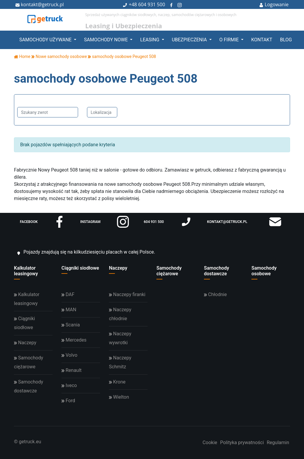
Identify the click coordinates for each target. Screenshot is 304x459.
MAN (68, 309)
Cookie (209, 442)
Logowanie (274, 4)
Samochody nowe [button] (106, 40)
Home (22, 56)
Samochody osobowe (264, 270)
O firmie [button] (229, 40)
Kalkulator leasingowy (26, 270)
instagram (104, 222)
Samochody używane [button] (46, 40)
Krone (117, 382)
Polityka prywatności (242, 442)
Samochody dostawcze (216, 270)
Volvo (69, 355)
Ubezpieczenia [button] (190, 40)
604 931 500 (151, 4)
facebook (42, 222)
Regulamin (278, 442)
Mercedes (73, 340)
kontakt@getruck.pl (39, 4)
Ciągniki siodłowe (80, 268)
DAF (68, 294)
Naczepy (118, 268)
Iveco (69, 385)
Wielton (119, 397)
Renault (71, 370)
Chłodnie (215, 294)
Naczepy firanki (127, 294)
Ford (68, 400)
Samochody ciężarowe (169, 270)
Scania (70, 325)
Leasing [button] (150, 40)
